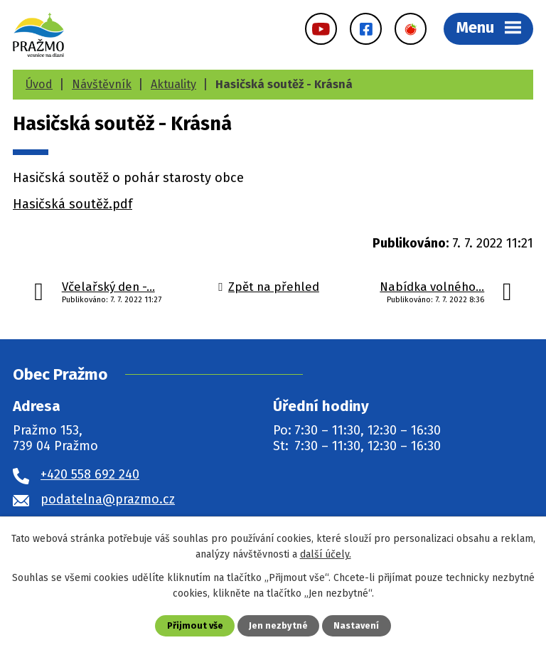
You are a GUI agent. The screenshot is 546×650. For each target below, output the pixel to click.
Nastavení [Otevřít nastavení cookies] (356, 625)
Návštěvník (102, 84)
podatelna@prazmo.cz (108, 499)
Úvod (39, 84)
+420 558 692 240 (90, 474)
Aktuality (173, 84)
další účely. (325, 554)
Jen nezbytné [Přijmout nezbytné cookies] (278, 625)
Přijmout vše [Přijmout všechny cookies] (195, 625)
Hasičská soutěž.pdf (72, 204)
